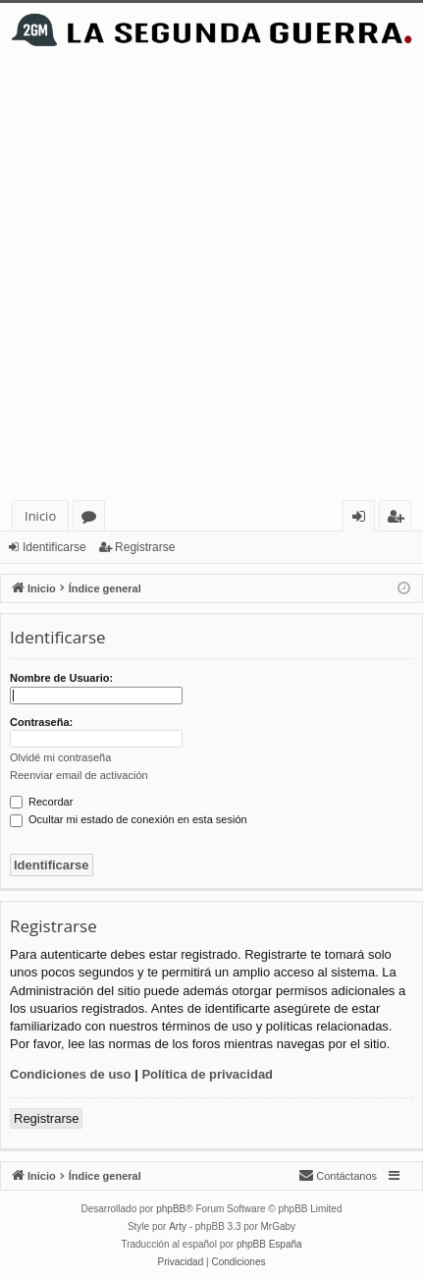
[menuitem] (337, 1176)
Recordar (41, 802)
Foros (92, 519)
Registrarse (145, 547)
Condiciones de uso (71, 1074)
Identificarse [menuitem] (363, 519)
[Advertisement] (211, 278)
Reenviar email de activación (79, 775)
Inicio (40, 516)
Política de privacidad (207, 1074)
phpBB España (269, 1244)
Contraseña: (41, 722)
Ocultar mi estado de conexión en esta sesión (128, 819)
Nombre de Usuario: (61, 678)
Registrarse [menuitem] (399, 519)
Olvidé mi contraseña (60, 757)
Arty (177, 1226)
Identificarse (54, 547)
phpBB (170, 1208)
